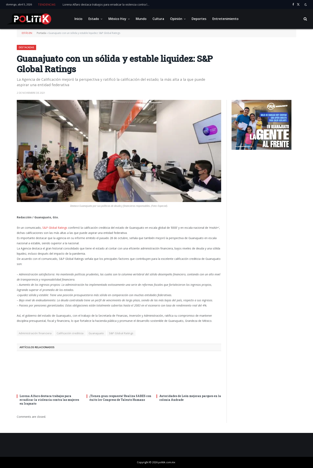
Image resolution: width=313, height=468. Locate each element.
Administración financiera (35, 333)
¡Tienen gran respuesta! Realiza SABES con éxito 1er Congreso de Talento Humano (120, 398)
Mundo (141, 19)
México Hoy (117, 19)
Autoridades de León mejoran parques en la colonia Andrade (190, 398)
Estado (93, 19)
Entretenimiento (225, 19)
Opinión (176, 19)
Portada (41, 33)
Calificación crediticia (70, 333)
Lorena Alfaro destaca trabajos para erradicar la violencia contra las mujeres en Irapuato (107, 4)
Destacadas (26, 47)
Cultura (158, 19)
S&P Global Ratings (54, 228)
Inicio (78, 19)
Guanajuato (96, 333)
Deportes (199, 19)
